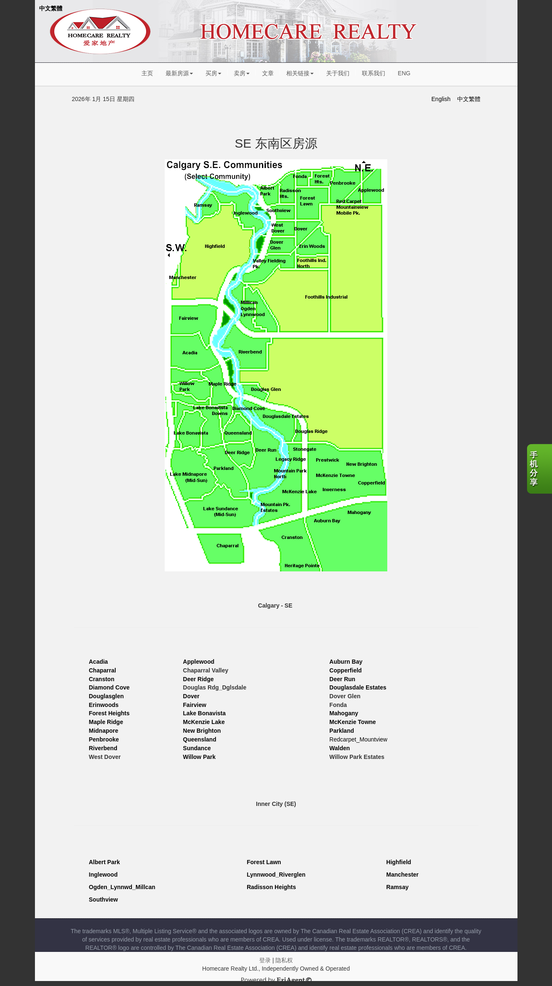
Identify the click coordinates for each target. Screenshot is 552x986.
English (441, 99)
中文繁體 (50, 8)
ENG (404, 73)
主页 (147, 73)
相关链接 (300, 73)
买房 (213, 73)
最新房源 (179, 73)
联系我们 (373, 73)
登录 (265, 960)
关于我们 (337, 73)
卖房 (242, 73)
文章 (268, 73)
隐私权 (284, 960)
